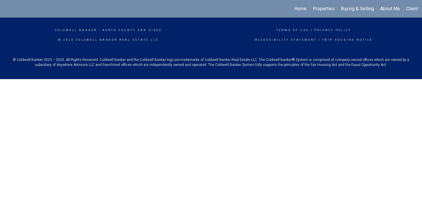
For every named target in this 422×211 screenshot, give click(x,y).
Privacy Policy (332, 30)
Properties (324, 8)
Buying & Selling (357, 8)
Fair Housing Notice (347, 39)
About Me (390, 8)
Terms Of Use (292, 30)
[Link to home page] (7, 9)
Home (300, 8)
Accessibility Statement (286, 39)
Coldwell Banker (76, 30)
